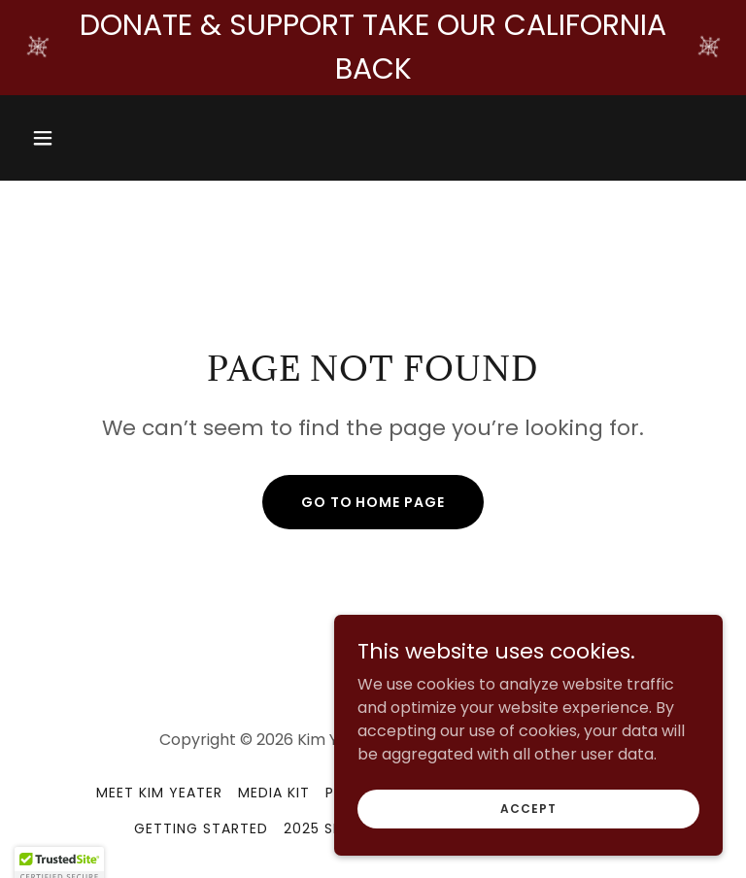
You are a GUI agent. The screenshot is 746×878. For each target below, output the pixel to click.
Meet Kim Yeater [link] (159, 792)
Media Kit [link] (274, 792)
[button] (75, 137)
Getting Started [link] (201, 828)
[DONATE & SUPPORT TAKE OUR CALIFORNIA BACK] (373, 47)
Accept (528, 821)
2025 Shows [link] (331, 828)
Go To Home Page (373, 502)
